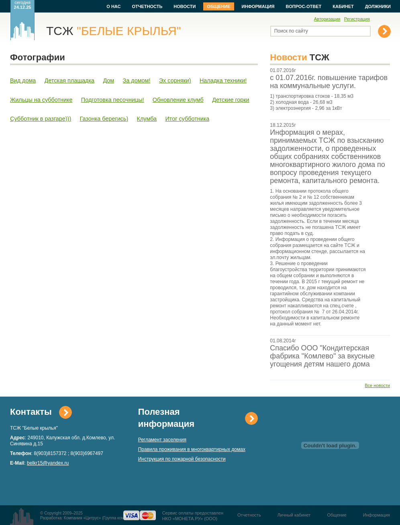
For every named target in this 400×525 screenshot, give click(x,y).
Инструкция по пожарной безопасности (182, 459)
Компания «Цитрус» (82, 518)
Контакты (31, 412)
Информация (258, 6)
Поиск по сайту (291, 31)
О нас (113, 6)
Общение (218, 6)
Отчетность (147, 6)
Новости (184, 6)
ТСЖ (113, 30)
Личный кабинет (294, 515)
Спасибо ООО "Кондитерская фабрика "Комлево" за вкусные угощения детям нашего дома (322, 356)
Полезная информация (166, 418)
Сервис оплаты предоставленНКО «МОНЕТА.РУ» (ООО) (192, 516)
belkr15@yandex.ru (48, 463)
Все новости (377, 385)
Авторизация (327, 18)
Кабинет (343, 6)
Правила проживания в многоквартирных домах (191, 449)
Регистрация (357, 18)
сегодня (22, 5)
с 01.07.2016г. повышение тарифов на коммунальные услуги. (329, 82)
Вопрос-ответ (304, 6)
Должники (378, 6)
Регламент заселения (162, 440)
